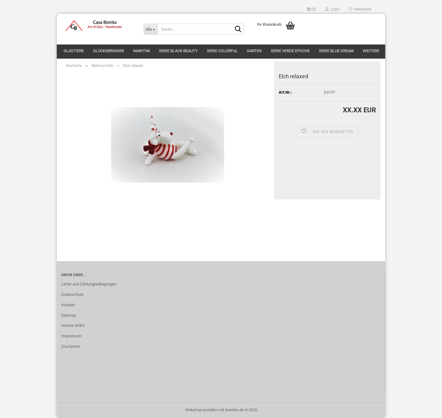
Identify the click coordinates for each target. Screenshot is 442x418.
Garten (254, 50)
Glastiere (74, 50)
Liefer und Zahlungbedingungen (88, 284)
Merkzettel (360, 9)
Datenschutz (72, 294)
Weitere (371, 50)
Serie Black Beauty (178, 50)
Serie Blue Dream (336, 50)
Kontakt (68, 305)
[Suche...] (150, 29)
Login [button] (332, 9)
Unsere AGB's (73, 325)
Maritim (141, 50)
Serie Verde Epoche (290, 50)
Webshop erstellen (201, 410)
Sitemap (68, 315)
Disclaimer (70, 346)
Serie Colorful (222, 50)
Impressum (71, 336)
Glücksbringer (108, 50)
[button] (311, 9)
